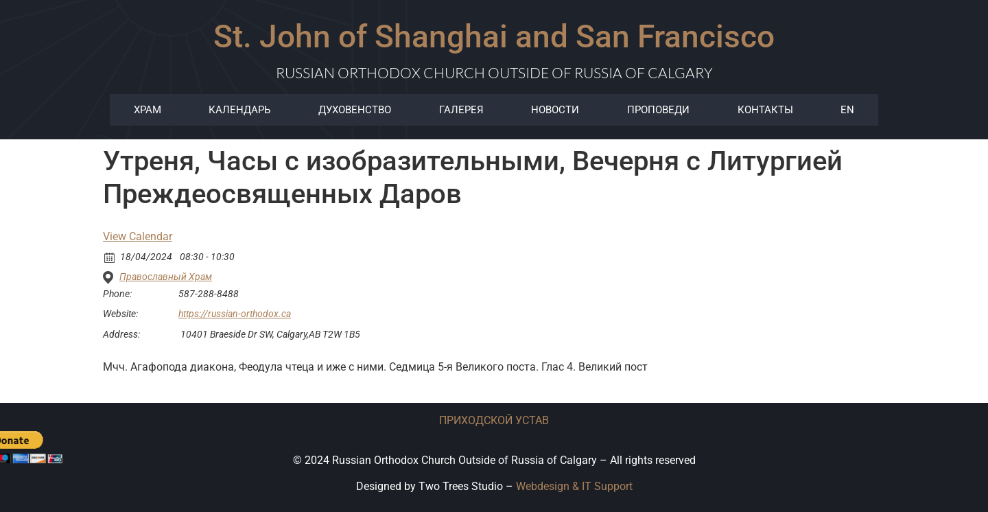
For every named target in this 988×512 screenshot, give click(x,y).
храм (147, 110)
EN (847, 110)
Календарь (239, 110)
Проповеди (658, 110)
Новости (555, 110)
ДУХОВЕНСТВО (354, 110)
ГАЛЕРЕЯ (461, 110)
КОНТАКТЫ (765, 110)
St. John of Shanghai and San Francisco (494, 36)
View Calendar (137, 236)
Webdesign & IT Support (574, 486)
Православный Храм (165, 276)
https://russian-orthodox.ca (234, 313)
